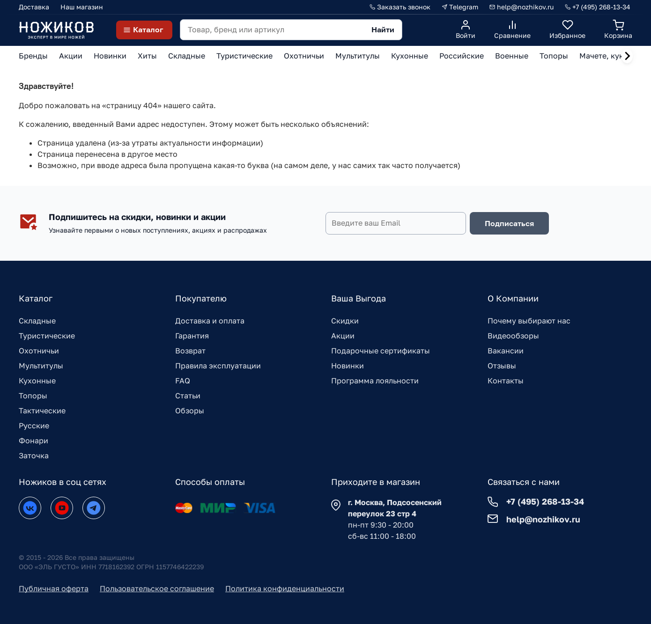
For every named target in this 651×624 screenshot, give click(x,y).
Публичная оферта (54, 588)
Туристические (47, 335)
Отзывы (502, 365)
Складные (37, 320)
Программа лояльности (375, 380)
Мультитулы (41, 365)
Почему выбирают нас (529, 320)
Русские (34, 425)
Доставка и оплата (209, 320)
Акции (343, 335)
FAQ (182, 380)
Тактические (42, 410)
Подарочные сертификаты (380, 350)
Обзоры (189, 410)
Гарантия (192, 335)
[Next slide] (627, 56)
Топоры (33, 395)
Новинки (347, 365)
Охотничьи (39, 350)
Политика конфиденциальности (284, 588)
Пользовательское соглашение (157, 588)
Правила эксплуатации (218, 365)
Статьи (187, 395)
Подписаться (509, 223)
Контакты (506, 380)
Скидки (345, 320)
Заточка (34, 455)
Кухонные (37, 380)
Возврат (190, 350)
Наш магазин (81, 7)
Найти (382, 29)
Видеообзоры (513, 335)
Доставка (34, 7)
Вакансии (506, 350)
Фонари (33, 440)
